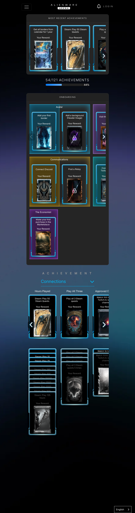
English (120, 509)
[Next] (103, 56)
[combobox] (122, 509)
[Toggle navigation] (27, 7)
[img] (100, 6)
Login (108, 6)
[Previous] (31, 324)
